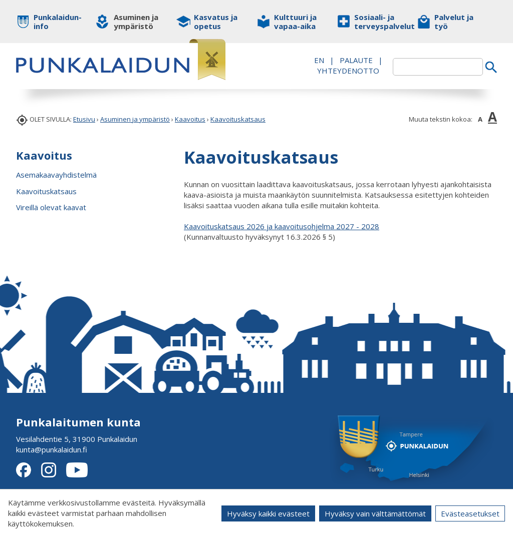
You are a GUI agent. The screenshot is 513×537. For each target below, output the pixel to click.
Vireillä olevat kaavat (51, 207)
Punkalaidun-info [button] (57, 22)
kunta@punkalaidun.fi (51, 449)
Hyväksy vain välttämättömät (375, 513)
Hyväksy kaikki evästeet (268, 513)
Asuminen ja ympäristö (135, 119)
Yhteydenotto (348, 71)
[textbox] (438, 67)
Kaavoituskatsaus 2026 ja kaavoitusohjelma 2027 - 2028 (281, 226)
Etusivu (84, 119)
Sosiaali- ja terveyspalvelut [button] (378, 22)
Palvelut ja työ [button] (453, 22)
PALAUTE (356, 60)
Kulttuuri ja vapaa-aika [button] (295, 22)
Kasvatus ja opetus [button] (215, 22)
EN (319, 60)
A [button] (480, 119)
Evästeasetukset (470, 513)
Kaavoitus (190, 119)
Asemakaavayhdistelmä (56, 175)
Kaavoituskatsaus (238, 119)
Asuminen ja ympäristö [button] (136, 22)
